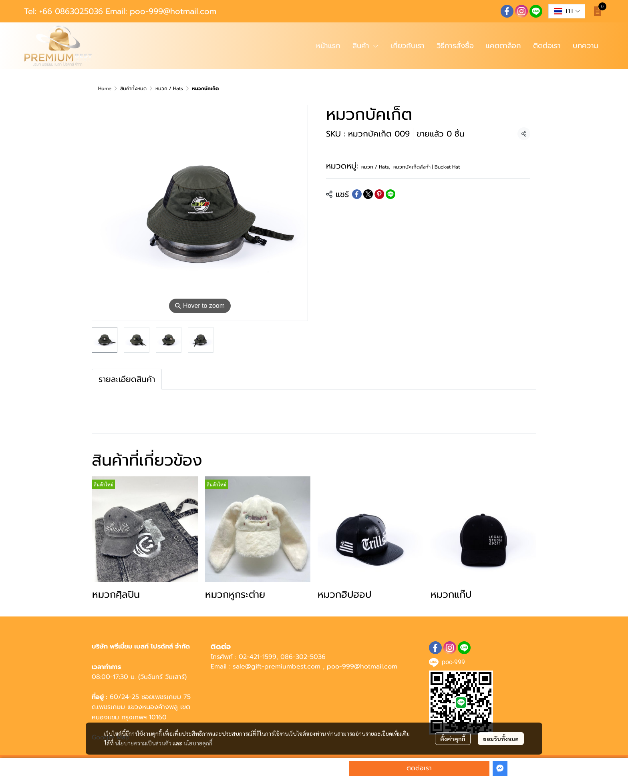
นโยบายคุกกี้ (197, 743)
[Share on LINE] (390, 194)
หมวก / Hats (169, 88)
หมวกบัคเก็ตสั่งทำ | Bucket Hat (426, 167)
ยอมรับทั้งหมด (501, 738)
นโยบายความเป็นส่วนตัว (143, 743)
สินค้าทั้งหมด (133, 88)
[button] (566, 11)
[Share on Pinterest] (379, 194)
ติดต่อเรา (419, 768)
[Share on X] (368, 194)
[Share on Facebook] (357, 194)
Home (104, 88)
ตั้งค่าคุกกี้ (452, 738)
